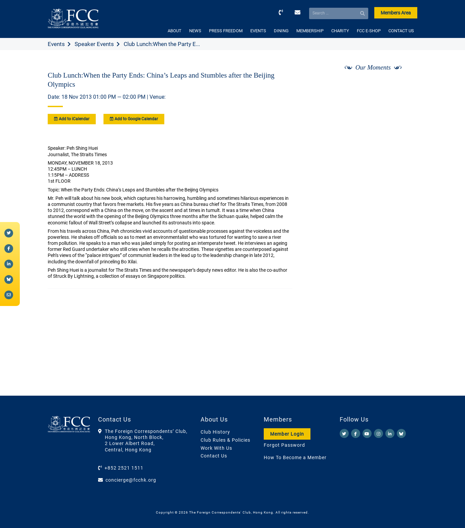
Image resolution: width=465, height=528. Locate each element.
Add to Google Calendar (134, 119)
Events (56, 44)
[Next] (404, 85)
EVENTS (258, 30)
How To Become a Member (295, 457)
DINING (281, 30)
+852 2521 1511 (123, 468)
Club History (215, 432)
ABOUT (174, 30)
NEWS (195, 30)
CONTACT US (401, 30)
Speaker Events (94, 44)
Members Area (396, 12)
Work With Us (216, 448)
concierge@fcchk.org (130, 480)
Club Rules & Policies (225, 440)
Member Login (287, 434)
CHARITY (340, 30)
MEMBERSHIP (310, 30)
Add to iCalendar (71, 119)
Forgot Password (284, 445)
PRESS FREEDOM (226, 30)
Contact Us (214, 455)
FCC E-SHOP (369, 30)
